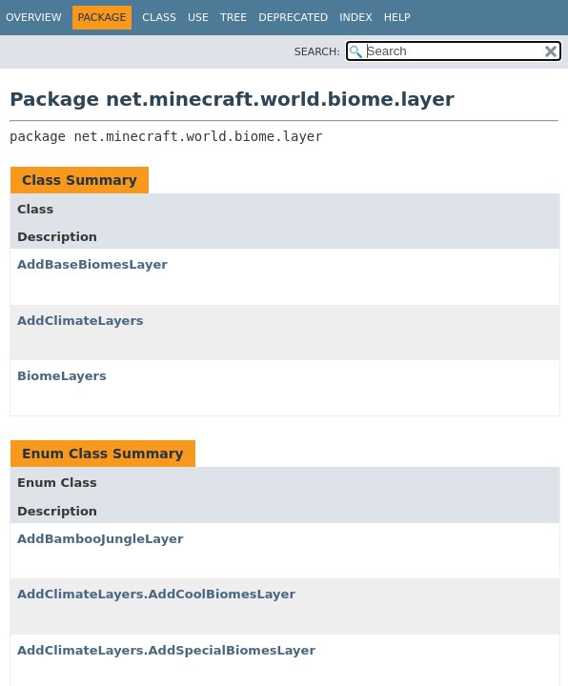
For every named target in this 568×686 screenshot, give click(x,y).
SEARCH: (317, 52)
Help (397, 17)
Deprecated (293, 17)
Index (355, 17)
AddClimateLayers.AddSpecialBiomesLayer (166, 650)
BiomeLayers (62, 376)
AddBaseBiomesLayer (92, 264)
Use (198, 17)
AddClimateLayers (80, 320)
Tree (233, 17)
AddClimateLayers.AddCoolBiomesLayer (156, 594)
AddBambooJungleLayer (100, 539)
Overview (34, 17)
